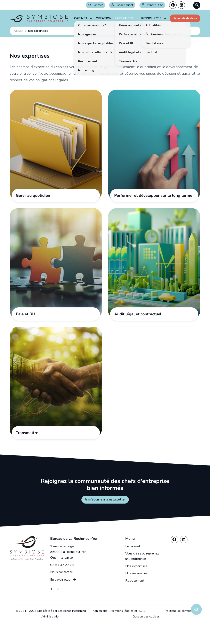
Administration (50, 616)
